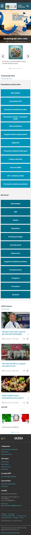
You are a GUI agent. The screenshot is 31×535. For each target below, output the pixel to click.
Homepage (3, 514)
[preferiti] (24, 338)
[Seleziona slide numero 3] (15, 41)
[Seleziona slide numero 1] (9, 41)
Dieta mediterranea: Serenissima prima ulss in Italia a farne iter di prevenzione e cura (13, 399)
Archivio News (5, 309)
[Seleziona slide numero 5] (21, 41)
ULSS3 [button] (18, 438)
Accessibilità (11, 514)
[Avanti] (28, 56)
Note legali (15, 518)
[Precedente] (2, 27)
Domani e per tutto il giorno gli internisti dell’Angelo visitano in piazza (13, 334)
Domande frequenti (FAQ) (8, 484)
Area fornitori (5, 462)
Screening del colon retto (16, 38)
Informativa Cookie (21, 516)
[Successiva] (29, 27)
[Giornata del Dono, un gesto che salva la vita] (15, 352)
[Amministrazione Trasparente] (15, 418)
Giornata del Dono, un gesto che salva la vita (14, 364)
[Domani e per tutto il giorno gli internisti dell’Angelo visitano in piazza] (15, 320)
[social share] (27, 338)
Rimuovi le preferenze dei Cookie (10, 533)
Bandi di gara (5, 464)
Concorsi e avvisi (6, 467)
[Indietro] (2, 56)
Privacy (21, 518)
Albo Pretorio (5, 452)
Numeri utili (4, 504)
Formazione (4, 469)
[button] (2, 6)
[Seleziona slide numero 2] (12, 41)
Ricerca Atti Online (6, 454)
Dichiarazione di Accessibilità (8, 516)
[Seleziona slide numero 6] (24, 41)
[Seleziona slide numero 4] (18, 41)
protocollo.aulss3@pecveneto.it (12, 505)
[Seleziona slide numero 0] (6, 41)
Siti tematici (4, 486)
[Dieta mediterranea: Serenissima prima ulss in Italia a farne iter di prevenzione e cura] (15, 384)
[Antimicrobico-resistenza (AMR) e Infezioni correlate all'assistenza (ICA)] (15, 52)
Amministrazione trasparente (9, 449)
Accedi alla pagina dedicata (8, 476)
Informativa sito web (6, 518)
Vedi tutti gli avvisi (6, 79)
